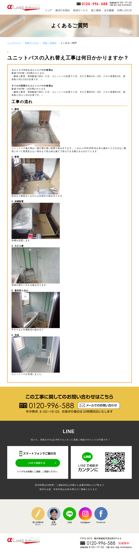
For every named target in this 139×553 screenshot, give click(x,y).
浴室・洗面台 (50, 43)
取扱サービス (32, 43)
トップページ (14, 43)
